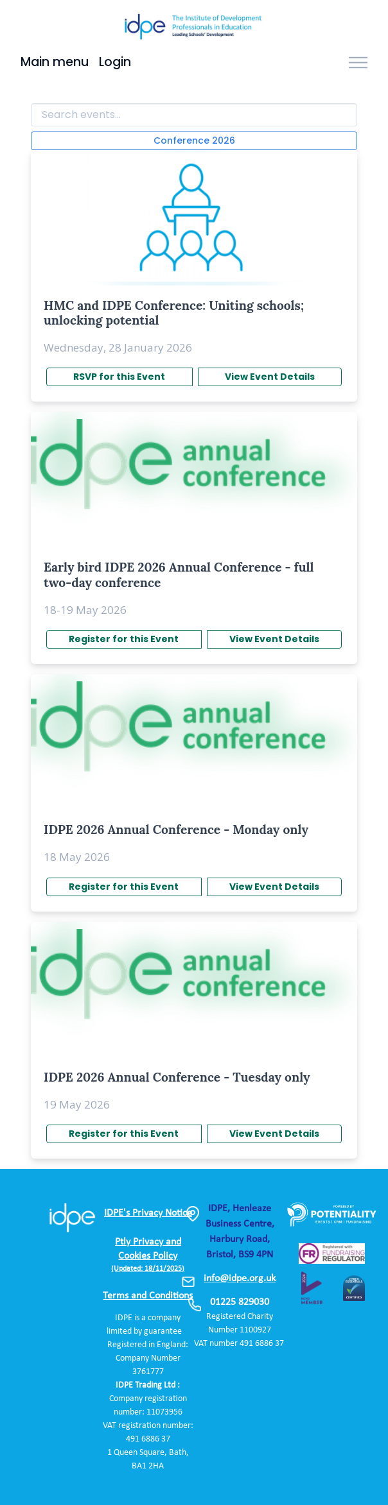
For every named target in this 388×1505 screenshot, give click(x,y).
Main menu (55, 62)
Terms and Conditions (148, 1296)
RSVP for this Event (119, 376)
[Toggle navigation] (358, 63)
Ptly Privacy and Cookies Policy (147, 1255)
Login (115, 62)
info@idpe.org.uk (240, 1278)
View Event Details (270, 376)
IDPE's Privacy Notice (148, 1213)
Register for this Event (124, 639)
